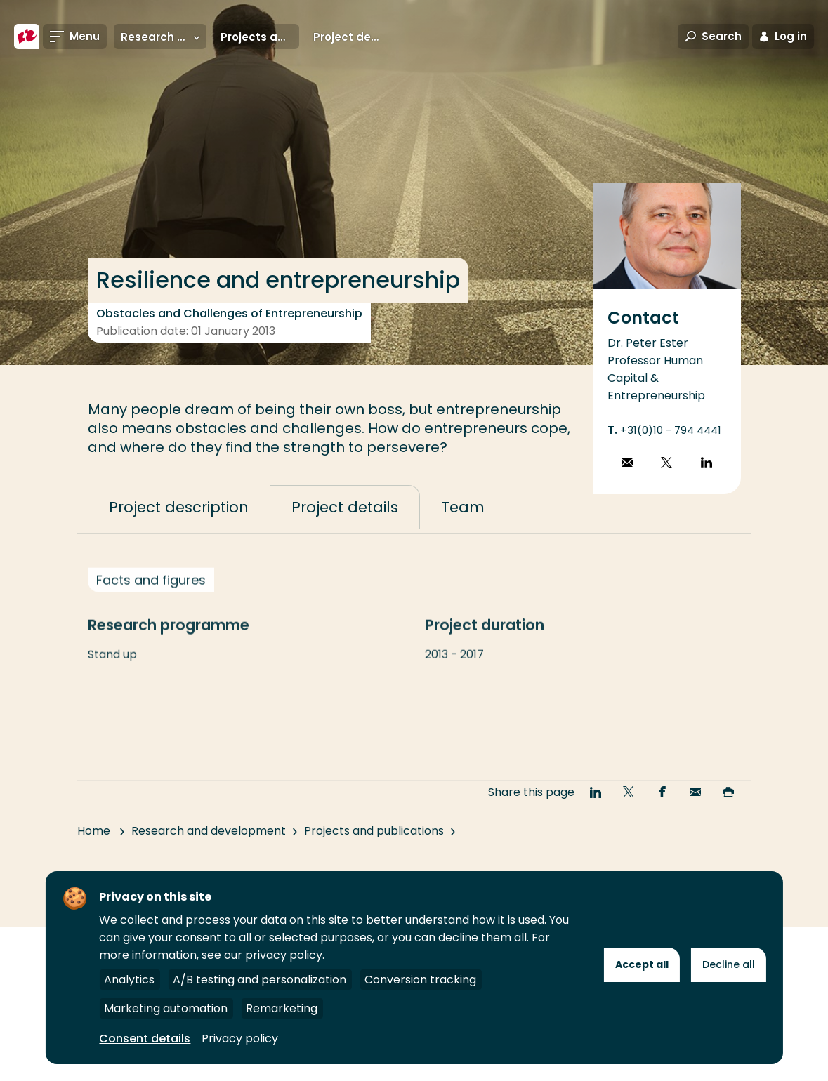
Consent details (144, 1038)
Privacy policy (240, 1038)
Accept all (642, 964)
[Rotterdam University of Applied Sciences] (26, 36)
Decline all (728, 964)
